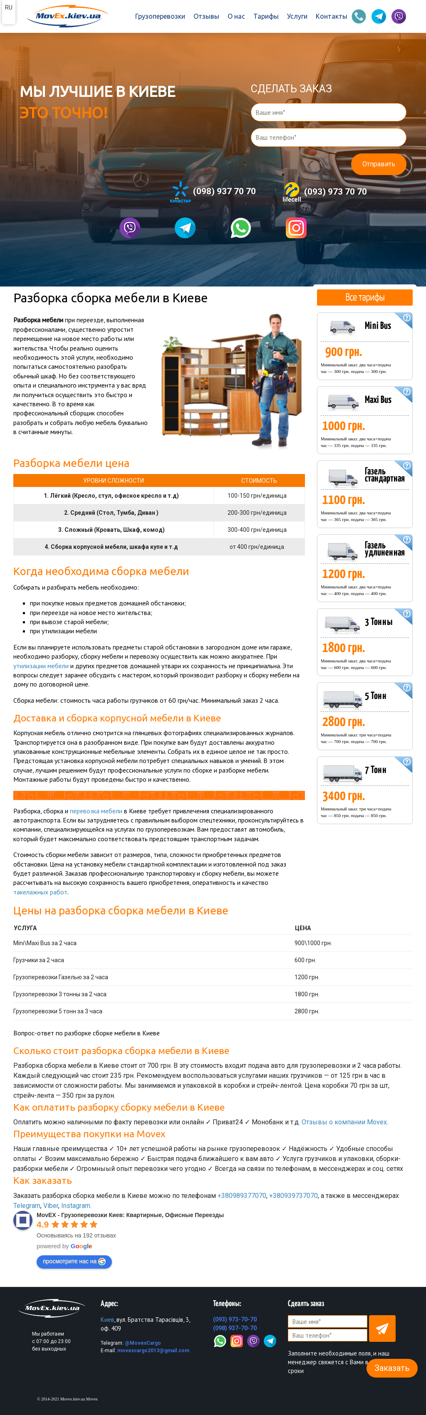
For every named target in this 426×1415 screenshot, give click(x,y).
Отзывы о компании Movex (344, 1122)
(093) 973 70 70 (324, 192)
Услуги (297, 16)
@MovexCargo (143, 1343)
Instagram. (76, 1206)
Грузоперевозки (160, 16)
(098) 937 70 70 (213, 191)
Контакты (331, 16)
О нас (236, 16)
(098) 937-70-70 (235, 1328)
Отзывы (206, 16)
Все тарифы (364, 297)
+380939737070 (293, 1196)
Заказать (392, 1368)
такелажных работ (40, 892)
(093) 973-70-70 (235, 1319)
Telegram (26, 1206)
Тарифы (266, 16)
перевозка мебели (96, 811)
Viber (50, 1206)
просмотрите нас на (74, 1261)
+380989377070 (242, 1196)
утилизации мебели (41, 666)
